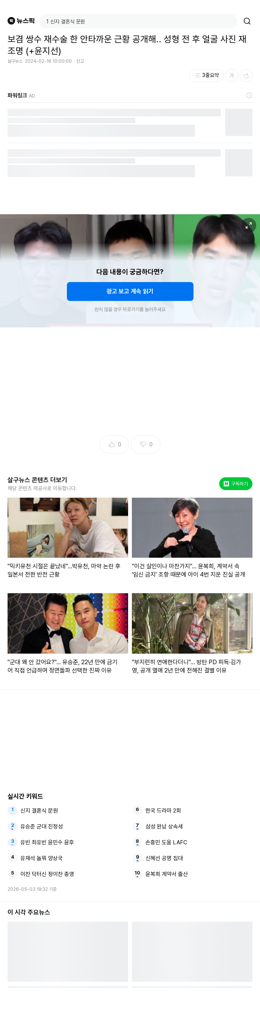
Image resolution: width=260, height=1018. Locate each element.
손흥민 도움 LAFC (166, 842)
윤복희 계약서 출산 (166, 874)
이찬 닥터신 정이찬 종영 (47, 874)
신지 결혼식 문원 (39, 810)
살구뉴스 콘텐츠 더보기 (37, 480)
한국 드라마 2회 (163, 810)
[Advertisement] (130, 1003)
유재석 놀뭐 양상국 (41, 858)
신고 (80, 61)
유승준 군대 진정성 (41, 826)
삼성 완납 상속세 (164, 826)
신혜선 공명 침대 (164, 858)
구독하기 (236, 484)
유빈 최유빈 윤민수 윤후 (47, 842)
